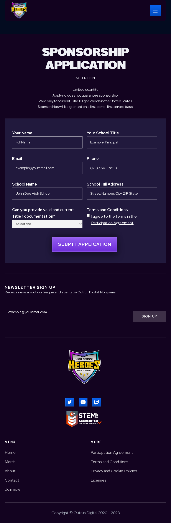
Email (17, 158)
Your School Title (103, 132)
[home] (19, 10)
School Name (24, 184)
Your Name (22, 132)
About (10, 470)
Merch (10, 461)
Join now (12, 489)
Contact (12, 480)
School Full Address (105, 184)
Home (10, 452)
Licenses (98, 480)
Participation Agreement (112, 222)
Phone (93, 158)
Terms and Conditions (107, 209)
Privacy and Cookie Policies (114, 470)
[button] (155, 10)
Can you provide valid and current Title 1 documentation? (43, 213)
